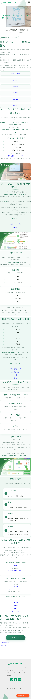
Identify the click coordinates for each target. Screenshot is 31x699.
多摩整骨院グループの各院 (15, 156)
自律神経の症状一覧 (15, 369)
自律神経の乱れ (15, 372)
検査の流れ (15, 99)
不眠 (15, 375)
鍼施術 (15, 566)
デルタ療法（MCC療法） (15, 570)
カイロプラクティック (15, 589)
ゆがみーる (15, 230)
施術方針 (15, 106)
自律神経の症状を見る (6, 642)
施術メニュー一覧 (15, 224)
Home (9, 668)
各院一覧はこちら (15, 637)
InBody (15, 227)
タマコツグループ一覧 (9, 673)
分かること (15, 93)
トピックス (21, 670)
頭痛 (15, 378)
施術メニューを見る (6, 645)
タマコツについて (21, 668)
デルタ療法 (15, 605)
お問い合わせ (21, 673)
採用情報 (9, 675)
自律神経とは (15, 80)
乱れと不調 (15, 86)
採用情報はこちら (23, 696)
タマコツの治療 (9, 670)
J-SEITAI (16, 573)
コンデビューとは (15, 73)
